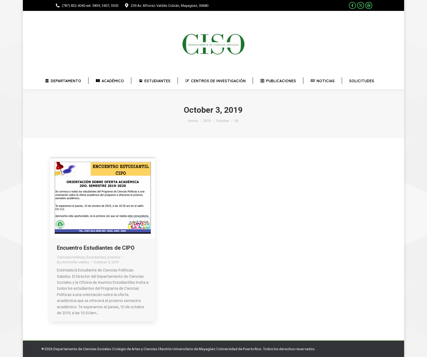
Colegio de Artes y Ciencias (135, 349)
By (73, 262)
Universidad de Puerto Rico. (240, 349)
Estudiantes (96, 257)
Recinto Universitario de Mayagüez (188, 349)
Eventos (114, 257)
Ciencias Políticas (71, 257)
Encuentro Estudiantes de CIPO (96, 248)
